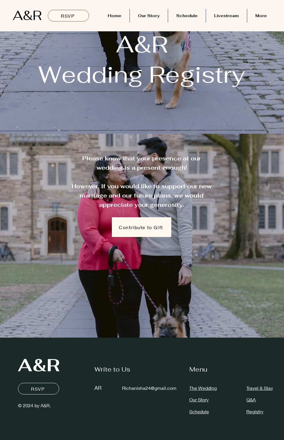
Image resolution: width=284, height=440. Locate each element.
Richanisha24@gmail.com (149, 388)
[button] (141, 227)
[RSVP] (68, 15)
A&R (27, 15)
